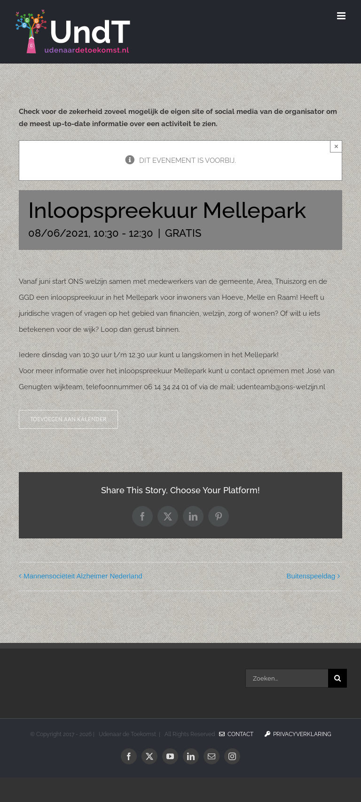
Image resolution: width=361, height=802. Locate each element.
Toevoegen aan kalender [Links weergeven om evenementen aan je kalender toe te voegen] (68, 419)
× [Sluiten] (336, 146)
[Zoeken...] (286, 678)
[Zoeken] (337, 678)
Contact (236, 734)
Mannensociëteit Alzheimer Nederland (83, 576)
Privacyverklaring (298, 734)
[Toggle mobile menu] (342, 16)
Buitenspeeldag (311, 576)
